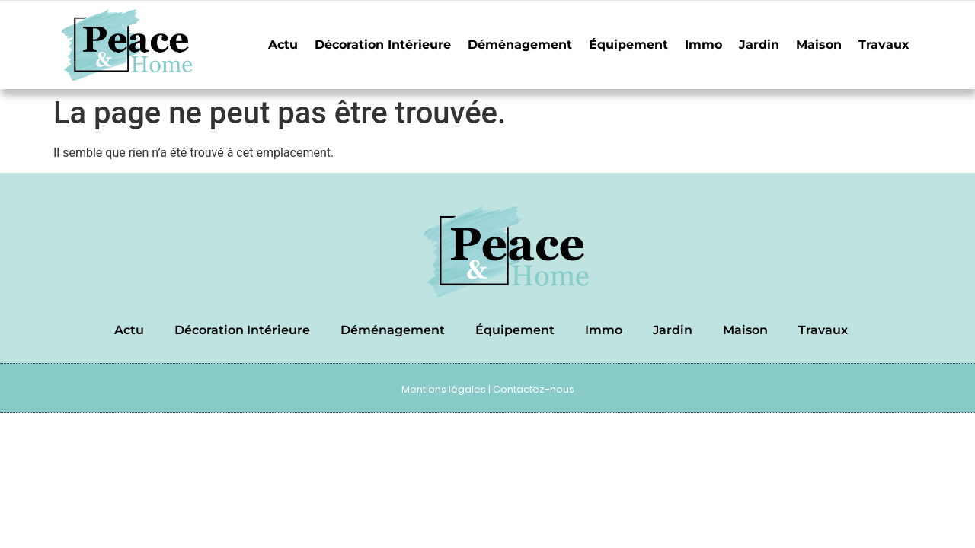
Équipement (628, 44)
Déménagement (520, 44)
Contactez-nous (533, 389)
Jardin (759, 44)
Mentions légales (443, 389)
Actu (283, 44)
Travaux (883, 44)
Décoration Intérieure (383, 44)
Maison (819, 44)
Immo (703, 44)
